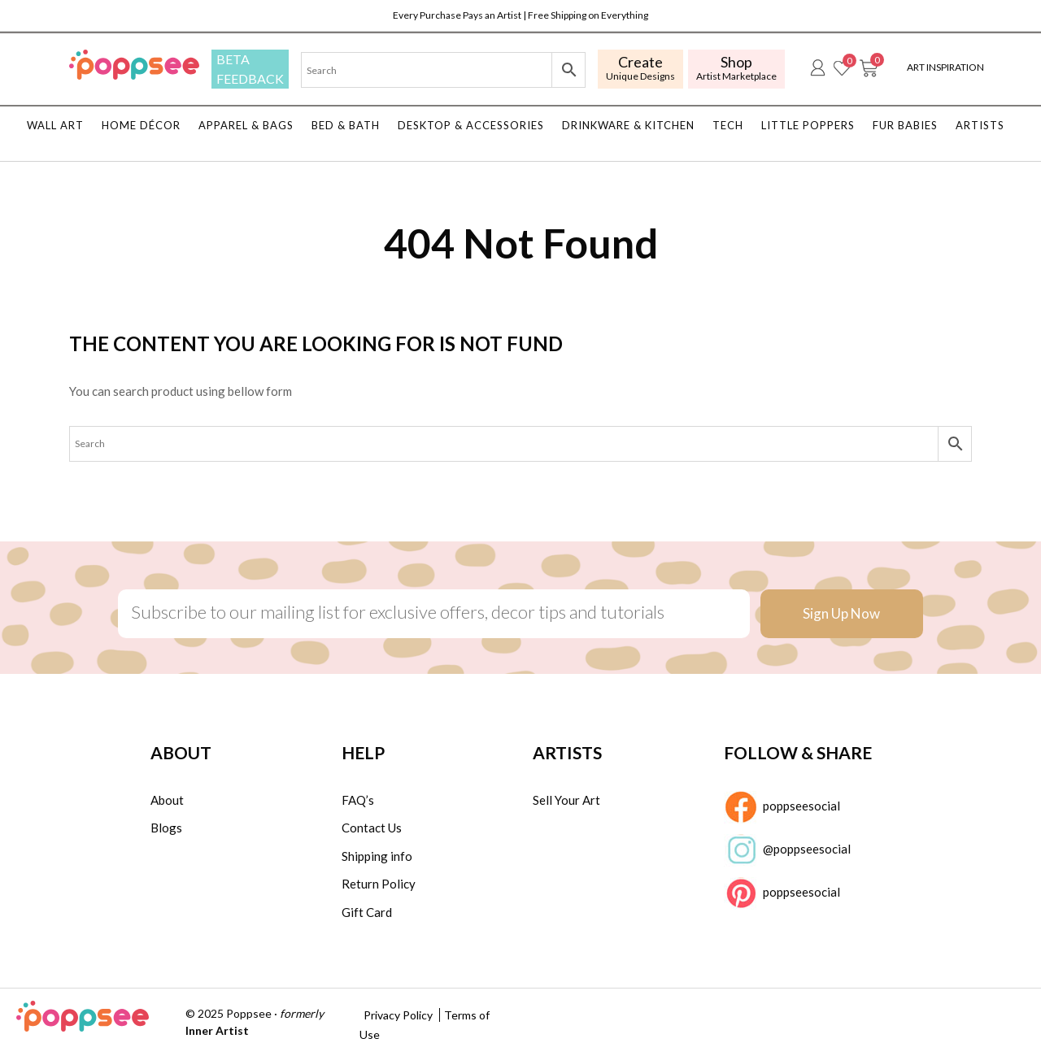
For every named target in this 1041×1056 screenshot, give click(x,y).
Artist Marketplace (736, 67)
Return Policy (379, 883)
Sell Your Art (566, 800)
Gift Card (367, 912)
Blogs (166, 827)
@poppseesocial (787, 850)
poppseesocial (782, 807)
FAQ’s (358, 800)
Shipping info (377, 856)
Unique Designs (640, 67)
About (167, 800)
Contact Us (372, 827)
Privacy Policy (398, 1015)
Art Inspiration (945, 67)
